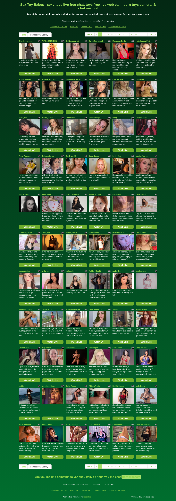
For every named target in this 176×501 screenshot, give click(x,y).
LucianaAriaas (24, 271)
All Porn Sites (100, 27)
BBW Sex (74, 27)
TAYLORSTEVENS (49, 41)
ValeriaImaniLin (95, 79)
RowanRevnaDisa (73, 309)
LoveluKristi (24, 348)
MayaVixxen (47, 424)
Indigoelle (69, 271)
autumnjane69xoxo (73, 79)
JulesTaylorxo (94, 424)
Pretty (115, 118)
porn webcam (131, 476)
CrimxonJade (118, 79)
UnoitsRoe (140, 79)
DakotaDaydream (49, 79)
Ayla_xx (45, 271)
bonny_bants (24, 194)
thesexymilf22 (118, 424)
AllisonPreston (95, 386)
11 (141, 34)
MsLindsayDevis (119, 41)
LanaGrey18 (141, 194)
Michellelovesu (118, 233)
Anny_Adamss (24, 156)
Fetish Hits (87, 497)
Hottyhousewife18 (143, 41)
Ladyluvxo (117, 194)
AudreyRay (117, 271)
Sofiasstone (117, 348)
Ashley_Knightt (95, 271)
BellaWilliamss (118, 386)
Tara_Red (46, 233)
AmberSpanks (141, 309)
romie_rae (23, 118)
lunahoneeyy (141, 271)
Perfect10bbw (141, 118)
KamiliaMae (70, 118)
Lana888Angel (94, 118)
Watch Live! (29, 73)
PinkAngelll (93, 348)
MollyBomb (140, 386)
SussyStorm (47, 309)
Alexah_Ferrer (71, 233)
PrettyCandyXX (95, 194)
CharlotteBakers (72, 194)
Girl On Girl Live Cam (58, 27)
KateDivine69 (71, 156)
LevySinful (46, 194)
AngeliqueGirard (48, 386)
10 (136, 34)
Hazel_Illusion (48, 118)
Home (23, 35)
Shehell (116, 309)
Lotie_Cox (117, 156)
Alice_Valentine (25, 424)
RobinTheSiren (25, 79)
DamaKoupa (141, 233)
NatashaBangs (48, 156)
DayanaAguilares (142, 424)
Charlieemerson (25, 41)
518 (150, 34)
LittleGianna (94, 233)
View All (90, 34)
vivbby (21, 386)
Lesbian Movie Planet (117, 27)
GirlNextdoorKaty (73, 41)
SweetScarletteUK (96, 41)
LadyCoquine (141, 348)
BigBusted (46, 348)
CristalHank (70, 348)
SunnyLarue (94, 156)
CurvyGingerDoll (25, 233)
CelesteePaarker (95, 309)
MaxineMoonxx (142, 156)
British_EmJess (72, 424)
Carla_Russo (71, 386)
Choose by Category (40, 35)
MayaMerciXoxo (25, 309)
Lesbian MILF (86, 27)
